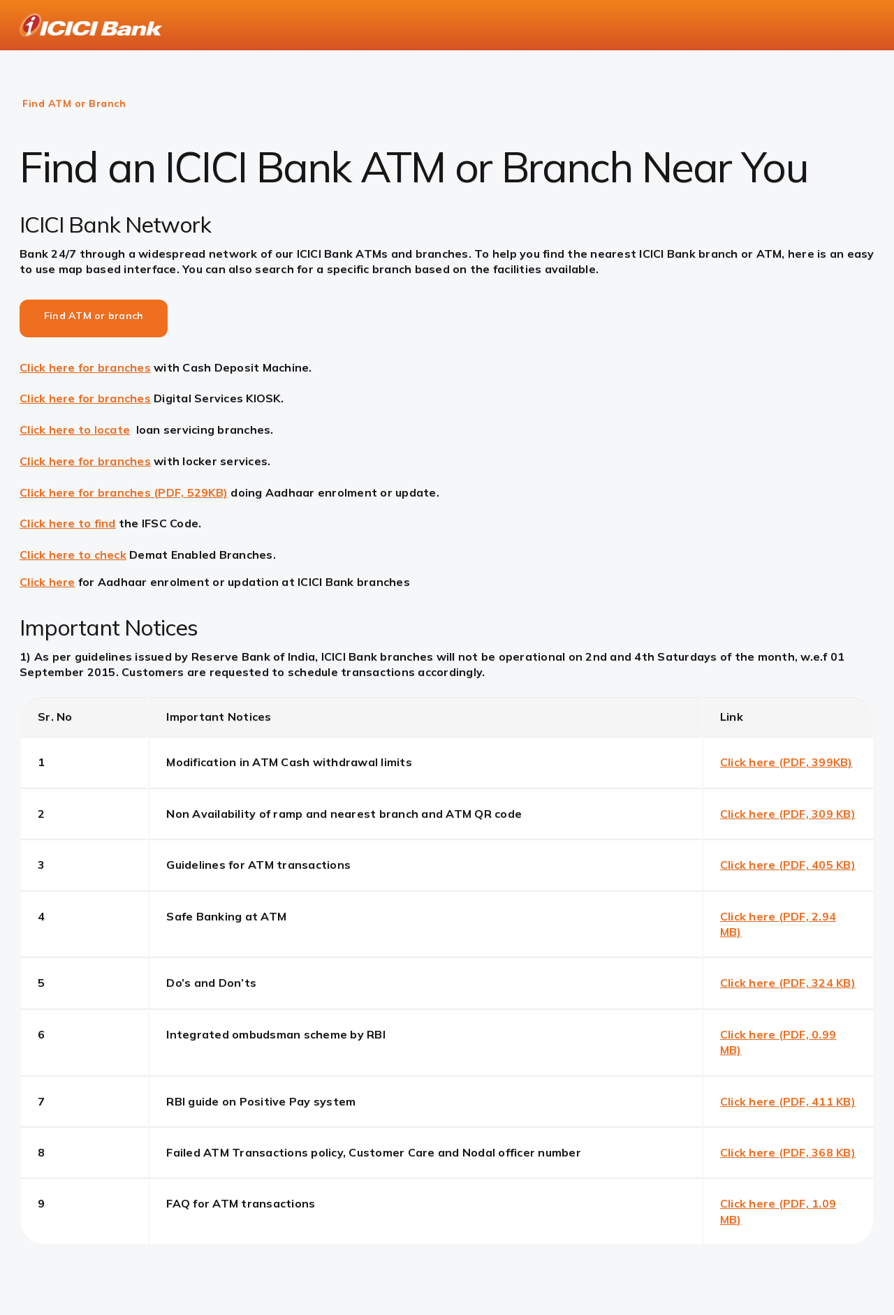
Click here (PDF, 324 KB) (788, 983)
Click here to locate (75, 429)
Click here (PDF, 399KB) (786, 762)
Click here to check (73, 554)
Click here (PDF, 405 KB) (788, 865)
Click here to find (68, 523)
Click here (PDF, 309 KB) (788, 814)
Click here (47, 582)
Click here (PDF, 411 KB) (788, 1101)
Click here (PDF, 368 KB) (788, 1152)
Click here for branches (85, 367)
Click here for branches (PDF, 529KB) (124, 492)
